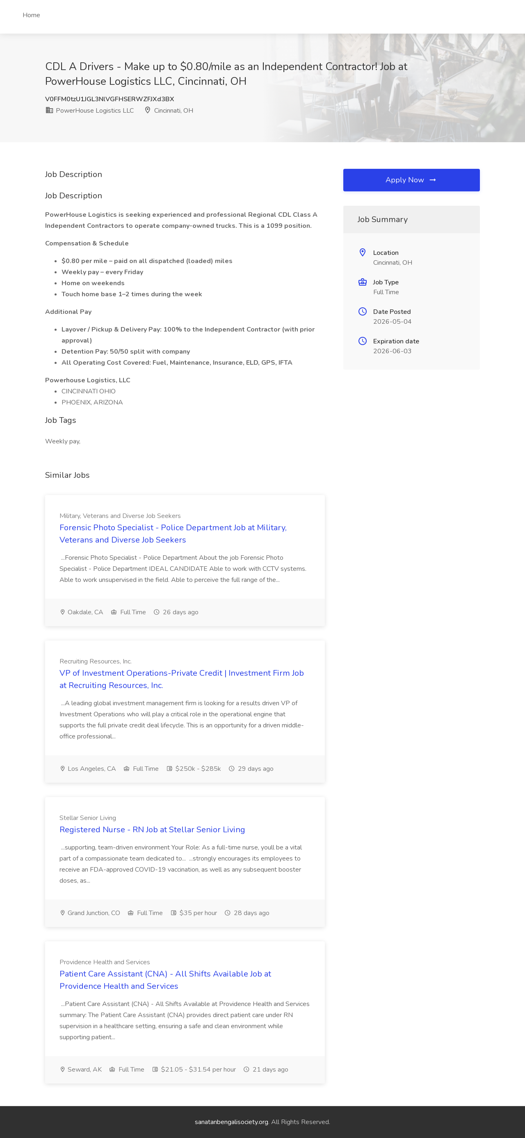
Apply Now (411, 180)
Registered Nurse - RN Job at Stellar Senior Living (152, 829)
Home (31, 15)
